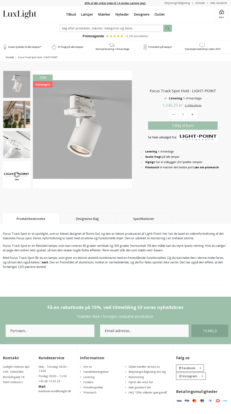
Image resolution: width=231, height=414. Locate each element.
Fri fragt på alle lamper (71, 47)
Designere (142, 14)
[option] (17, 84)
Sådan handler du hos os (142, 366)
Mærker (104, 14)
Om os (86, 366)
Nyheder (122, 14)
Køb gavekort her (138, 387)
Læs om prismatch (206, 167)
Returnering (134, 377)
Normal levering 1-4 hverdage (112, 49)
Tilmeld (210, 331)
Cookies (86, 382)
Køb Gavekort (218, 3)
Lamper (87, 14)
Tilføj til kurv (183, 125)
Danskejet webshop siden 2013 (203, 49)
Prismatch (88, 392)
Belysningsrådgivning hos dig (145, 372)
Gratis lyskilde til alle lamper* (24, 47)
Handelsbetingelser (94, 372)
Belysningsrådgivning (177, 3)
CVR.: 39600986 (13, 372)
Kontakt (200, 3)
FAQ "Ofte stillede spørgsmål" (146, 392)
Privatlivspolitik (91, 387)
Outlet (159, 14)
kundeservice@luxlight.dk (55, 391)
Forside (10, 57)
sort (45, 262)
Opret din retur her (139, 382)
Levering (87, 377)
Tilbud (71, 14)
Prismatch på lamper (160, 47)
